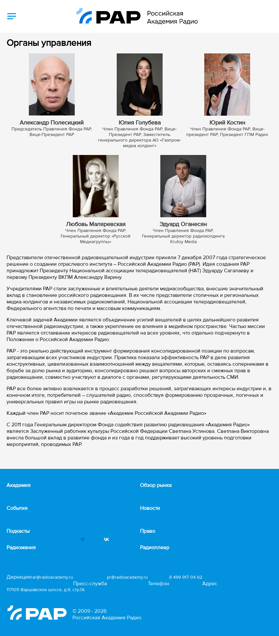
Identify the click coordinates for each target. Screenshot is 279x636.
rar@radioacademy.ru (52, 577)
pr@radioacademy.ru (127, 577)
